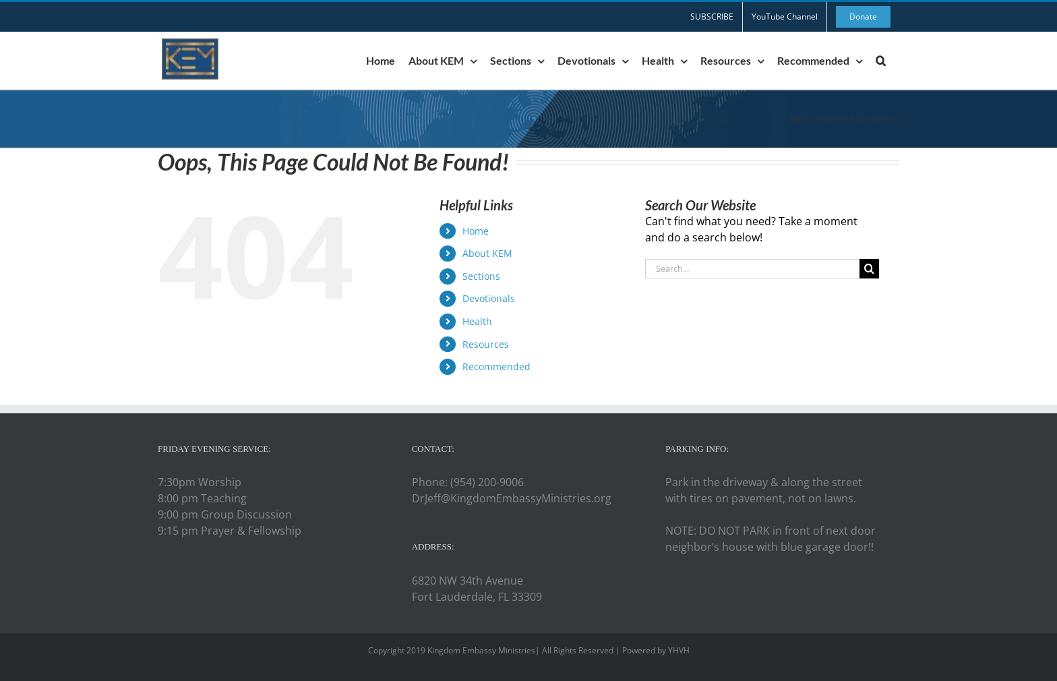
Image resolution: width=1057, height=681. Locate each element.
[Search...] (752, 268)
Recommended (496, 366)
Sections (481, 276)
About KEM (487, 253)
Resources (485, 344)
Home (799, 118)
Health (477, 321)
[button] (881, 60)
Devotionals (488, 298)
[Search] (869, 268)
